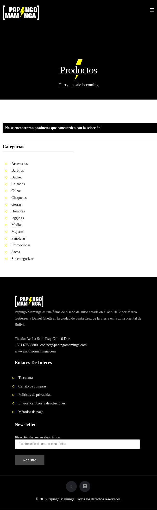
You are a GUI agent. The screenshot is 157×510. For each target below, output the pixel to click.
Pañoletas (18, 238)
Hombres (18, 211)
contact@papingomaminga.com (63, 345)
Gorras (16, 204)
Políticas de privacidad (35, 395)
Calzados (18, 184)
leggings (17, 218)
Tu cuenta (25, 378)
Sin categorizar (22, 259)
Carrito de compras (32, 386)
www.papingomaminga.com (35, 351)
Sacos (15, 252)
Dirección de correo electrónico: (77, 442)
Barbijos (17, 170)
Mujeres (17, 232)
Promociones (20, 245)
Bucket (16, 177)
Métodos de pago (30, 412)
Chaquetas (19, 198)
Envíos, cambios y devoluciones (41, 403)
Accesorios (19, 164)
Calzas (16, 191)
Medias (16, 225)
